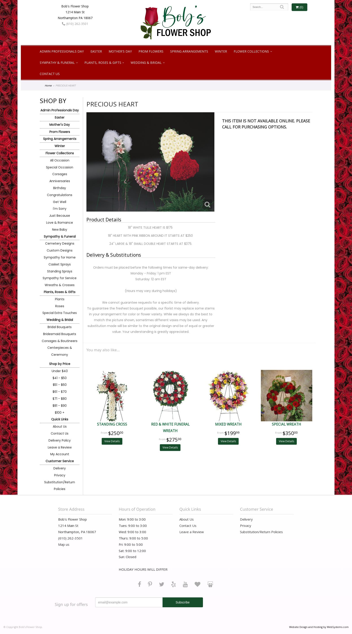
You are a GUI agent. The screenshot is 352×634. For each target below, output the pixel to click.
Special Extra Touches (59, 313)
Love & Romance (59, 222)
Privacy (59, 475)
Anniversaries (59, 181)
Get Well (59, 202)
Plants (59, 299)
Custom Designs (60, 250)
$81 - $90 (60, 405)
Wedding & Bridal (146, 62)
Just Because (59, 215)
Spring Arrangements (189, 51)
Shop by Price (59, 364)
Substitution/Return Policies (59, 485)
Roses (59, 306)
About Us (60, 426)
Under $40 (60, 371)
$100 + (59, 412)
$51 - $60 (60, 384)
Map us (63, 544)
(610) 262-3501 (75, 24)
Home (48, 85)
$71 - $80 (60, 398)
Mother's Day (120, 51)
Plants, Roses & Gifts (102, 62)
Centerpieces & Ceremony (59, 351)
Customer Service (60, 461)
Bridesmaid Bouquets (59, 334)
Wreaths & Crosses (60, 285)
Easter (96, 51)
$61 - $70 (60, 391)
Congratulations (59, 195)
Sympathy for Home (60, 257)
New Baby (59, 229)
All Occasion (59, 160)
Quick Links (59, 419)
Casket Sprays (59, 264)
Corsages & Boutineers (59, 341)
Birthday (59, 188)
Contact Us (50, 74)
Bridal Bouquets (60, 327)
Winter (221, 51)
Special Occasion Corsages (59, 171)
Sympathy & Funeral (57, 62)
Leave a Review (60, 447)
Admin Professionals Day (62, 51)
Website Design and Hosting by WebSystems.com (319, 627)
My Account (59, 454)
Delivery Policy (59, 440)
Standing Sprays (59, 271)
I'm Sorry (59, 208)
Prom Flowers (151, 51)
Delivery (59, 468)
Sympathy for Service (60, 278)
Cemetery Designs (59, 243)
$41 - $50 (60, 378)
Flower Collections (251, 51)
